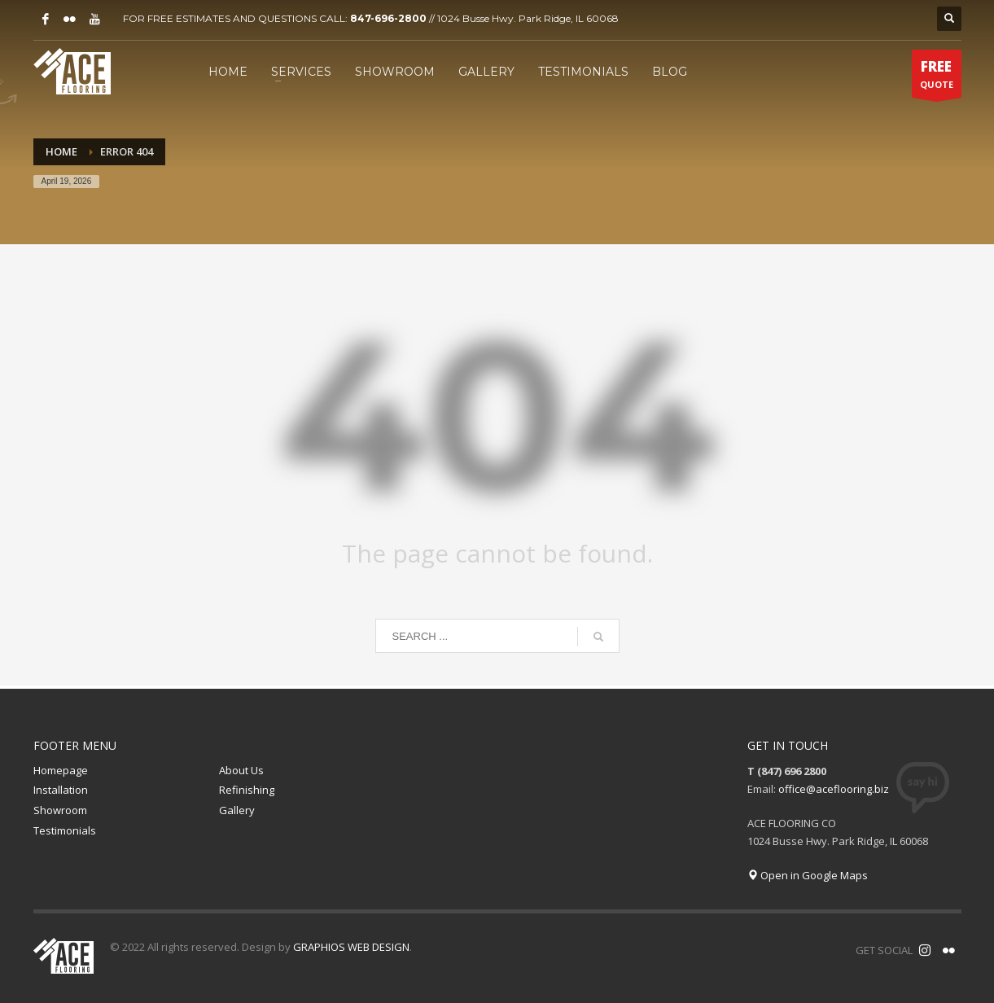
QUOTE (936, 77)
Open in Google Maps (807, 875)
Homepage (60, 770)
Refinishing (246, 789)
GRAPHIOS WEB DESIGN (351, 946)
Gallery (237, 810)
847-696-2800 (388, 18)
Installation (60, 789)
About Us (241, 770)
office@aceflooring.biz (833, 789)
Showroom (60, 810)
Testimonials (64, 830)
